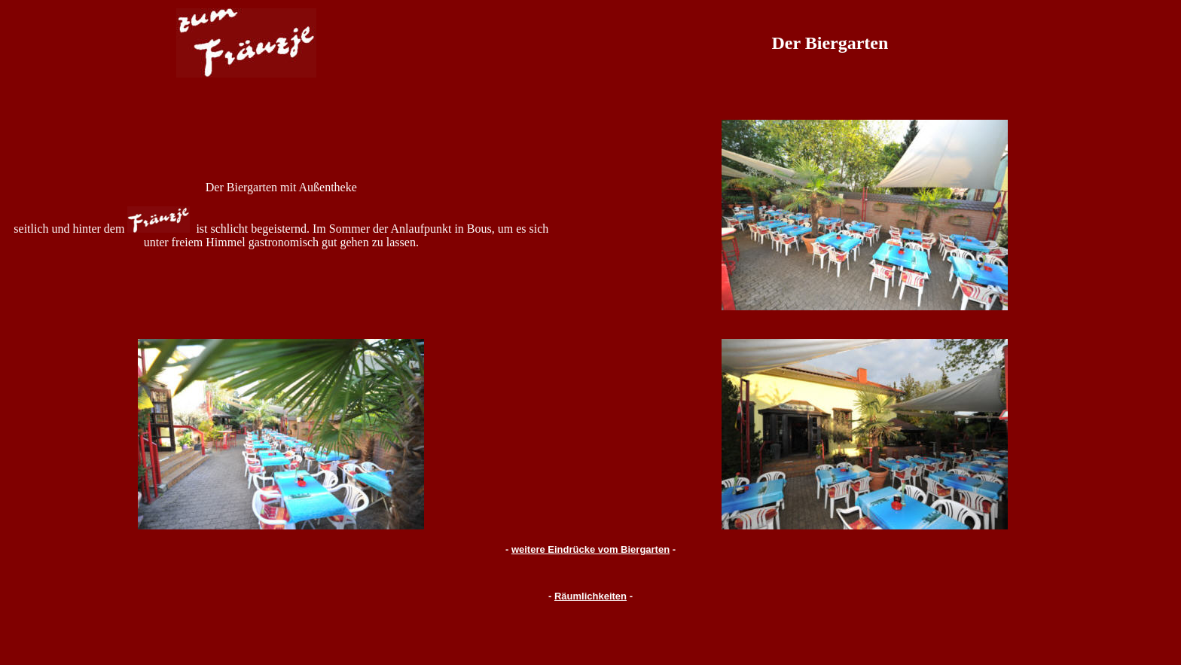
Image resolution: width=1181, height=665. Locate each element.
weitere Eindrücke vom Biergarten (590, 549)
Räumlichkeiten (590, 596)
